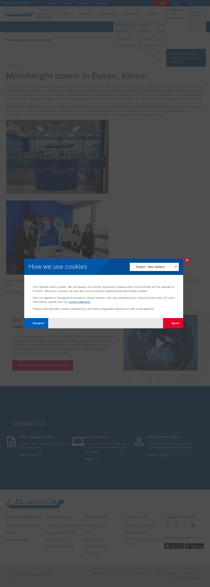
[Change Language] (154, 267)
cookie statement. (79, 302)
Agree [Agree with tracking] (173, 323)
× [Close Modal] (187, 261)
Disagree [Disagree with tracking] (36, 323)
